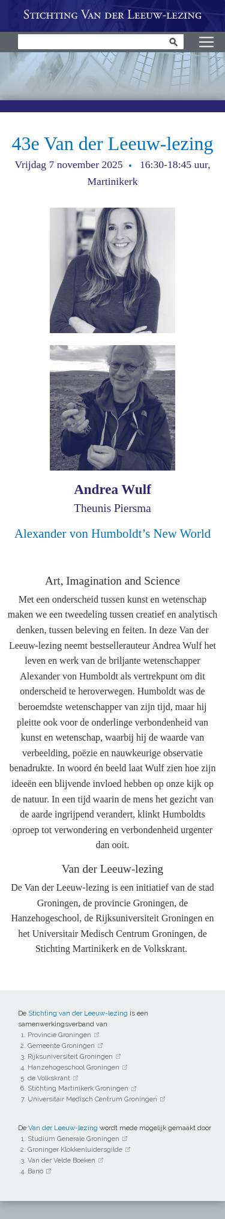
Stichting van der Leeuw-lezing (78, 1013)
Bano (35, 1171)
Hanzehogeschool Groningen (73, 1067)
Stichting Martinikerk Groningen (78, 1088)
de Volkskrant (49, 1078)
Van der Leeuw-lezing (112, 16)
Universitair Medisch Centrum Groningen (92, 1099)
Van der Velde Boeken (61, 1160)
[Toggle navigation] (206, 42)
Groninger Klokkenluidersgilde (75, 1149)
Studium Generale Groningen (73, 1138)
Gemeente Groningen (61, 1045)
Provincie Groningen (59, 1035)
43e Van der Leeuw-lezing (112, 143)
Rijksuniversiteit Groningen (70, 1056)
